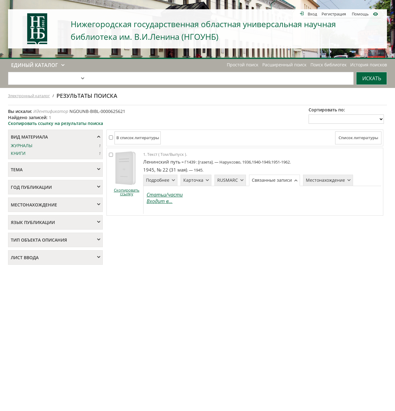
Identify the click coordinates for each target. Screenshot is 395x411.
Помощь (360, 13)
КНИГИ (18, 153)
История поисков (368, 65)
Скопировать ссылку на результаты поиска (55, 123)
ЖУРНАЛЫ (21, 145)
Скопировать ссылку (126, 192)
